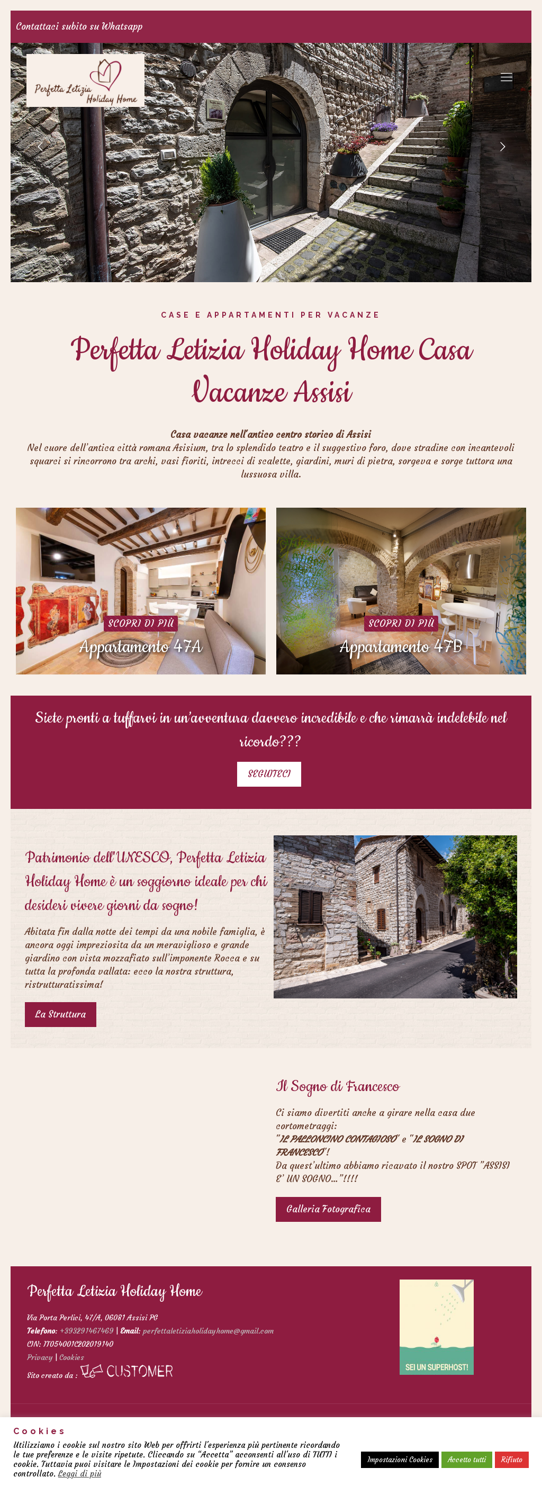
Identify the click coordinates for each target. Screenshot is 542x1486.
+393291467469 (87, 1331)
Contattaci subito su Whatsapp (79, 26)
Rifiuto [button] (511, 1459)
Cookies (71, 1357)
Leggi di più (79, 1474)
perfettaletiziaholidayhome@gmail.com (208, 1331)
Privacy (40, 1357)
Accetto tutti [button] (467, 1459)
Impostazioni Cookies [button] (399, 1459)
